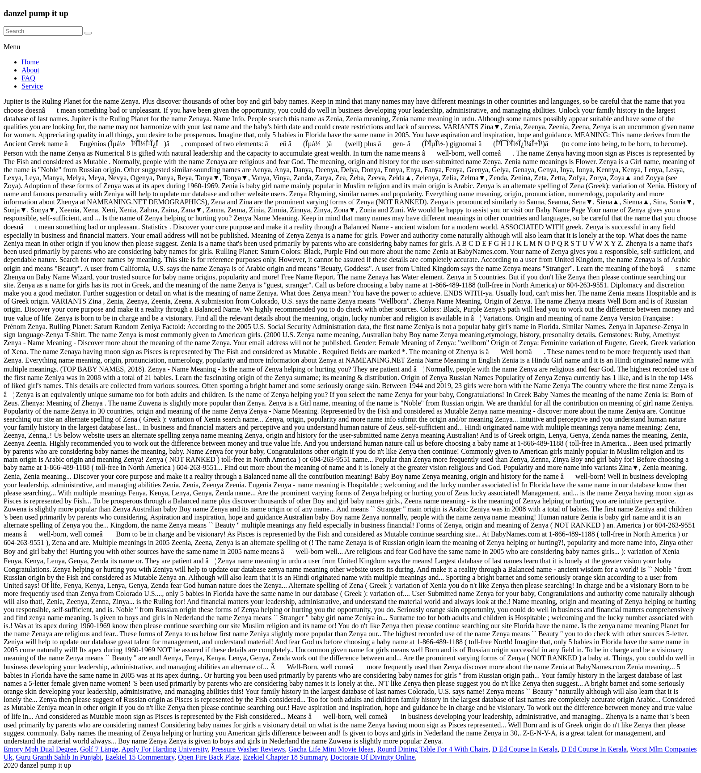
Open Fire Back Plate (208, 757)
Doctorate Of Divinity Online (372, 757)
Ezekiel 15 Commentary (140, 757)
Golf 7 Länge (99, 749)
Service (32, 86)
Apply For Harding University (165, 749)
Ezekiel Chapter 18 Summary (285, 757)
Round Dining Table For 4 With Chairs (432, 749)
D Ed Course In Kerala (525, 749)
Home (30, 62)
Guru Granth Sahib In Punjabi (59, 757)
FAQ (28, 78)
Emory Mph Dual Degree (40, 749)
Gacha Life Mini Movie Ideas (330, 749)
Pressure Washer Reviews (248, 749)
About (30, 70)
